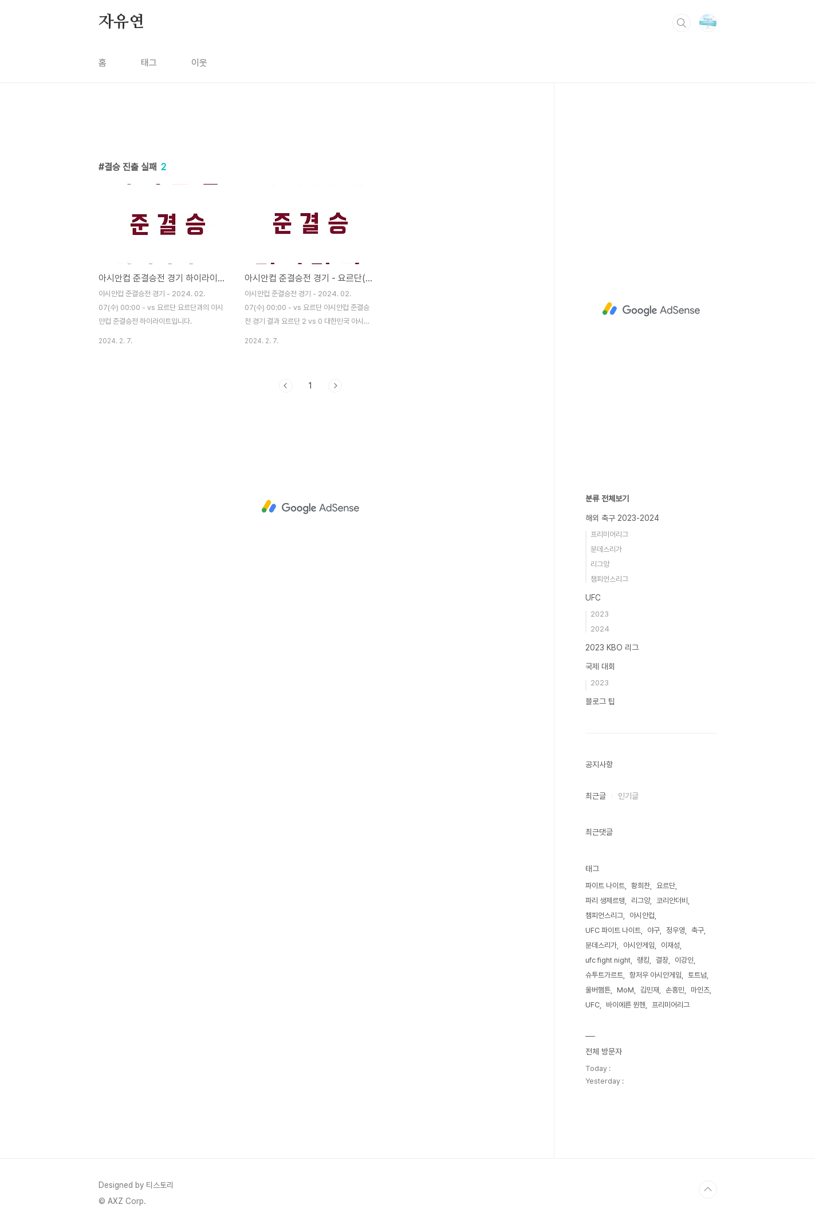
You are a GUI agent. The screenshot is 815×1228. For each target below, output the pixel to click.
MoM (625, 990)
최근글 (595, 796)
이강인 (684, 960)
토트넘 (697, 975)
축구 (697, 930)
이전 (286, 546)
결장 (662, 960)
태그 (149, 62)
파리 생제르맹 (605, 900)
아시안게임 (639, 945)
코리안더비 (672, 900)
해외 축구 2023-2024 (622, 518)
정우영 (675, 930)
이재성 (670, 945)
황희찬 (640, 885)
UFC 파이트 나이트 (613, 930)
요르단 (665, 885)
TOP (708, 1189)
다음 (335, 546)
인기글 (628, 796)
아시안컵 (642, 915)
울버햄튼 (598, 990)
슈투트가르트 (604, 975)
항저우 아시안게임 (655, 975)
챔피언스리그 (609, 579)
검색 (681, 23)
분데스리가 (606, 549)
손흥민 (675, 990)
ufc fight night (608, 960)
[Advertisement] (310, 222)
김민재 (649, 990)
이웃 (199, 62)
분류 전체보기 (607, 498)
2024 (599, 629)
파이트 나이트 (605, 885)
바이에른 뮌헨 (625, 1005)
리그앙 (599, 564)
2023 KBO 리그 (612, 647)
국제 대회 (600, 666)
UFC (593, 597)
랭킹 (643, 960)
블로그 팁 (600, 701)
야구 (653, 930)
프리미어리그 (609, 534)
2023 (599, 614)
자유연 (121, 22)
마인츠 (700, 990)
